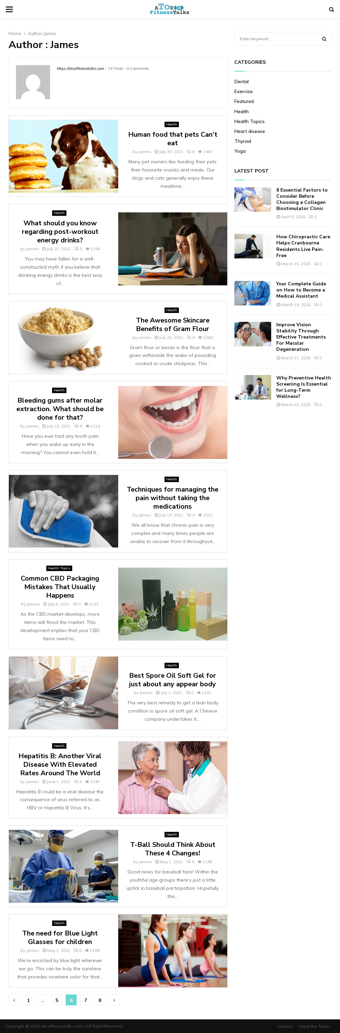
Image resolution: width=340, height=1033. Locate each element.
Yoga (240, 151)
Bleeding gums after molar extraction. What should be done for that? (60, 409)
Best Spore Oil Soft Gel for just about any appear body (172, 680)
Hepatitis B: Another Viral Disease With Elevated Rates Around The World (60, 764)
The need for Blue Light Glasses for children (60, 937)
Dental (241, 81)
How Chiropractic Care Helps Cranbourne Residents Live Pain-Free (303, 246)
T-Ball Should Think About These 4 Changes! (172, 849)
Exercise (243, 91)
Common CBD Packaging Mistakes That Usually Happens (60, 587)
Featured (244, 101)
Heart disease (249, 131)
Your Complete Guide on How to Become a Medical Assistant (301, 290)
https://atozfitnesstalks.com (80, 68)
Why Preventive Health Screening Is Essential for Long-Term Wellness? (303, 387)
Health (171, 124)
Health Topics (59, 568)
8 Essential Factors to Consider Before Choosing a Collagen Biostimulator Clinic (302, 199)
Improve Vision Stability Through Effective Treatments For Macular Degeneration (301, 337)
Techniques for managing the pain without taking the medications (172, 498)
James (49, 33)
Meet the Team (314, 1026)
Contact (285, 1026)
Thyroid (242, 141)
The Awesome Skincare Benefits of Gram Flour (173, 324)
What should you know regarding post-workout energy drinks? (60, 232)
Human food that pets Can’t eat (172, 139)
